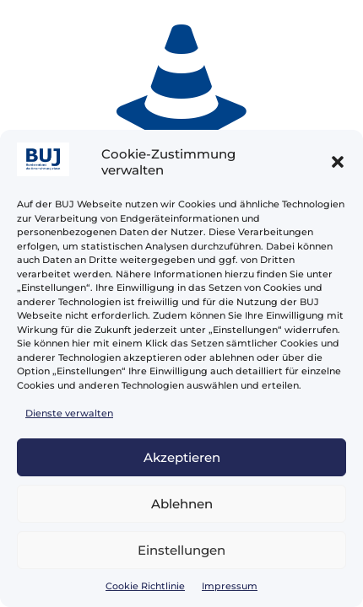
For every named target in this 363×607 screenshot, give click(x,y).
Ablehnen (182, 504)
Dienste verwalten (69, 413)
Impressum (229, 586)
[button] (337, 161)
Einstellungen (181, 550)
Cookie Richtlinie (145, 586)
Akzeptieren (182, 457)
